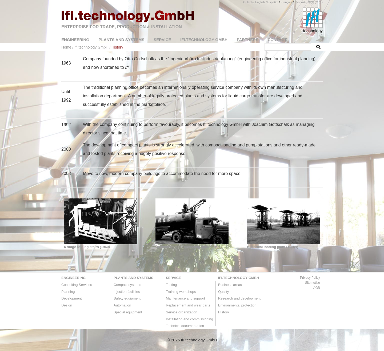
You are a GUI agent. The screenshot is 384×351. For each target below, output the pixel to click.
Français (286, 2)
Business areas (230, 285)
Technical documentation (185, 326)
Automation (122, 305)
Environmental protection (237, 305)
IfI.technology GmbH (238, 278)
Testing (171, 285)
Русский (300, 2)
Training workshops (181, 292)
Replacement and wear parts (188, 305)
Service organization (181, 312)
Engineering (73, 278)
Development (71, 298)
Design (66, 305)
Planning (68, 292)
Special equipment (128, 312)
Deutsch (247, 2)
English (260, 2)
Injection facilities (127, 292)
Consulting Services (76, 285)
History (223, 312)
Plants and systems (133, 278)
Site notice (312, 283)
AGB (316, 288)
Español (272, 2)
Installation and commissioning (189, 319)
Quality (223, 292)
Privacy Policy (310, 278)
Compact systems (127, 285)
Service (173, 278)
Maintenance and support (185, 298)
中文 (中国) (315, 2)
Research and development (239, 298)
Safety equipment (127, 298)
